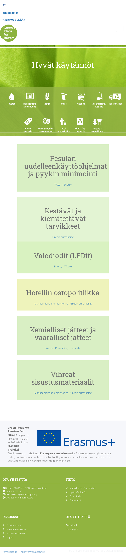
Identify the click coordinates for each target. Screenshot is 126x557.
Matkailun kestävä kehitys (82, 488)
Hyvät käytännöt (78, 492)
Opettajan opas (14, 525)
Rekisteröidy (10, 12)
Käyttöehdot (10, 551)
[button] (63, 4)
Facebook (71, 525)
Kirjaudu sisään (14, 19)
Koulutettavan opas (16, 529)
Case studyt (75, 496)
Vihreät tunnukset (16, 533)
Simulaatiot (75, 500)
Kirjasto (10, 537)
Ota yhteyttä (72, 529)
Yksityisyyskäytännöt (33, 551)
